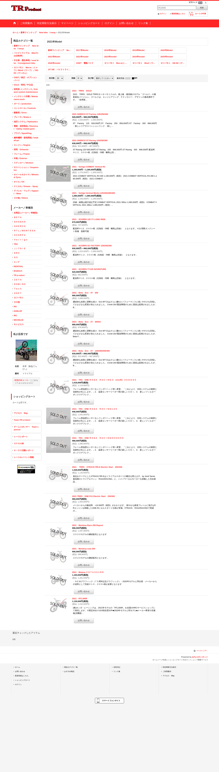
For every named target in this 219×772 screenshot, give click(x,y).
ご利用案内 (167, 671)
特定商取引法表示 (169, 667)
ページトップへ (202, 651)
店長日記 (116, 667)
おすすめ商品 (69, 671)
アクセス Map (21, 413)
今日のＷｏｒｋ (21, 380)
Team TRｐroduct (22, 420)
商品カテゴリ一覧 (71, 667)
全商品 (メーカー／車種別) (25, 213)
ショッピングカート (22, 680)
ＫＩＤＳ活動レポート (24, 450)
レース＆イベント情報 (24, 457)
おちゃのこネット (200, 657)
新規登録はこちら (178, 14)
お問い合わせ (20, 671)
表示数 (52, 78)
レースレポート (21, 436)
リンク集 (116, 671)
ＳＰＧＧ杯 (19, 443)
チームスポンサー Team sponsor (26, 428)
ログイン (163, 14)
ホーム (17, 667)
